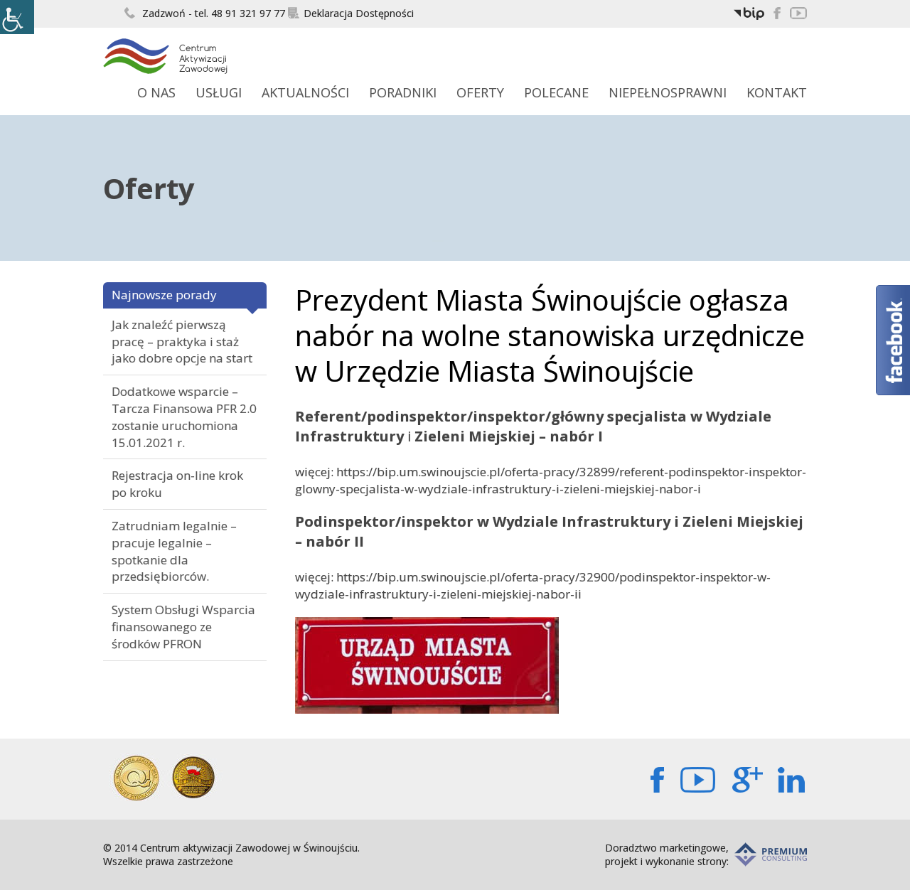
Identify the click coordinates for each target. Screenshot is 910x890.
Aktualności (305, 92)
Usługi (219, 92)
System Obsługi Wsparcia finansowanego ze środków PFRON (183, 626)
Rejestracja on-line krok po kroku (177, 483)
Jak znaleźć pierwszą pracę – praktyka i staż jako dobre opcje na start (182, 341)
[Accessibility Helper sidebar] (17, 17)
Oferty (480, 92)
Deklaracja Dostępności (351, 13)
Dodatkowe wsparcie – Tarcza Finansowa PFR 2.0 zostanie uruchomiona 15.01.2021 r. (184, 416)
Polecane (556, 92)
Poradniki (403, 92)
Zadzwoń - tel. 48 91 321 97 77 (204, 13)
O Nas (156, 92)
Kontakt (776, 92)
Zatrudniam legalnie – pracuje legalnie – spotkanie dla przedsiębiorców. (174, 551)
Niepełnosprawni (668, 92)
